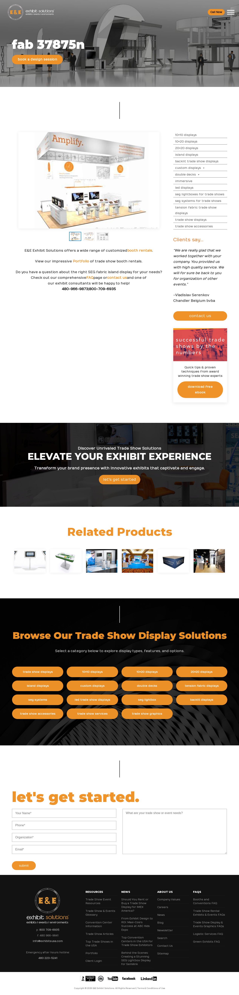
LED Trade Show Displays (102, 699)
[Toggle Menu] (230, 12)
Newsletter (165, 930)
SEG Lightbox (157, 699)
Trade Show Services (102, 713)
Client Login (94, 961)
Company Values (168, 899)
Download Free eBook (210, 389)
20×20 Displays (197, 148)
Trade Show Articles (100, 934)
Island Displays (197, 154)
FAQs (197, 892)
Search (162, 938)
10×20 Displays (197, 141)
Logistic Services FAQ (208, 934)
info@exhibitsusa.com (48, 941)
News (125, 892)
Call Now (216, 12)
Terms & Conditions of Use (151, 988)
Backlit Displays (211, 699)
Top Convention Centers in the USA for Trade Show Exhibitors (137, 941)
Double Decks (198, 174)
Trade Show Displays (201, 220)
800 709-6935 (49, 929)
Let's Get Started (119, 489)
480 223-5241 (47, 958)
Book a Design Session (37, 59)
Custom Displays (200, 168)
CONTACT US (211, 316)
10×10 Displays (196, 135)
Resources (94, 892)
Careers (162, 907)
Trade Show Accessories (204, 226)
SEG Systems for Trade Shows (209, 201)
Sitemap (163, 953)
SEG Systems (47, 699)
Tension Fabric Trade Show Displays (206, 210)
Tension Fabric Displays (212, 686)
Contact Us (165, 945)
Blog (160, 922)
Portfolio (81, 272)
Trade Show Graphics (157, 713)
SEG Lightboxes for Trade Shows (210, 194)
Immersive (194, 181)
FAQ (90, 288)
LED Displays (195, 187)
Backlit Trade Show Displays (207, 161)
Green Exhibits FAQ (206, 941)
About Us (165, 892)
